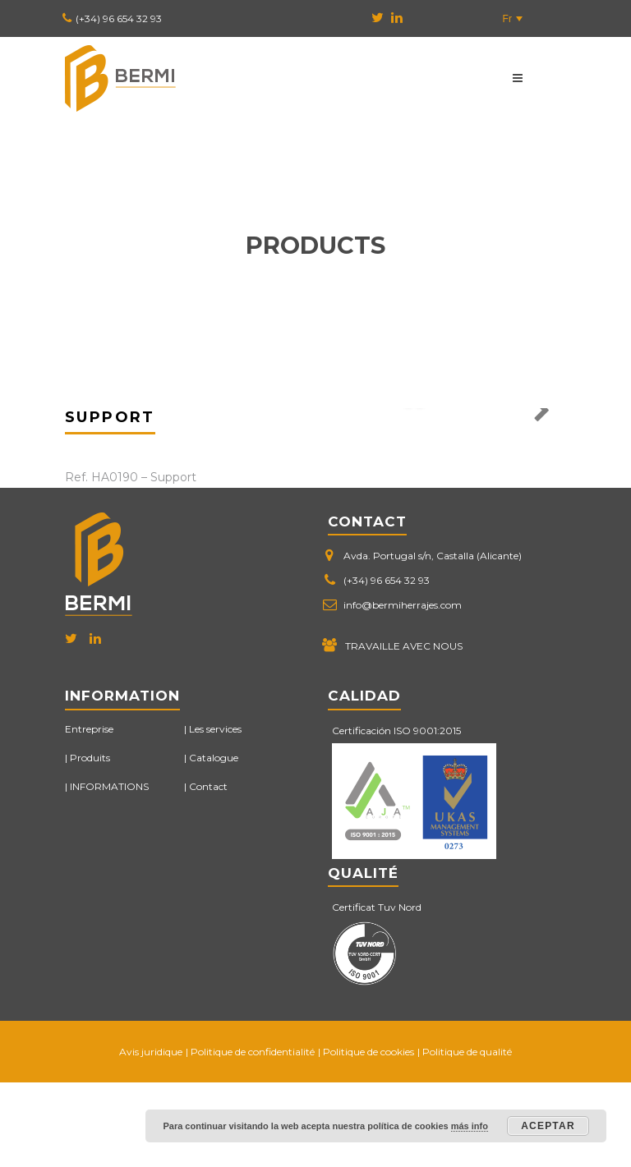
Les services (215, 813)
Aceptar (548, 1126)
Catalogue (213, 842)
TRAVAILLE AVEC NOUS (404, 731)
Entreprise (89, 813)
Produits (90, 842)
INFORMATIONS (109, 871)
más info (469, 1126)
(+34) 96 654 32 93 (119, 18)
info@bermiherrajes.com (402, 690)
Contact (208, 871)
